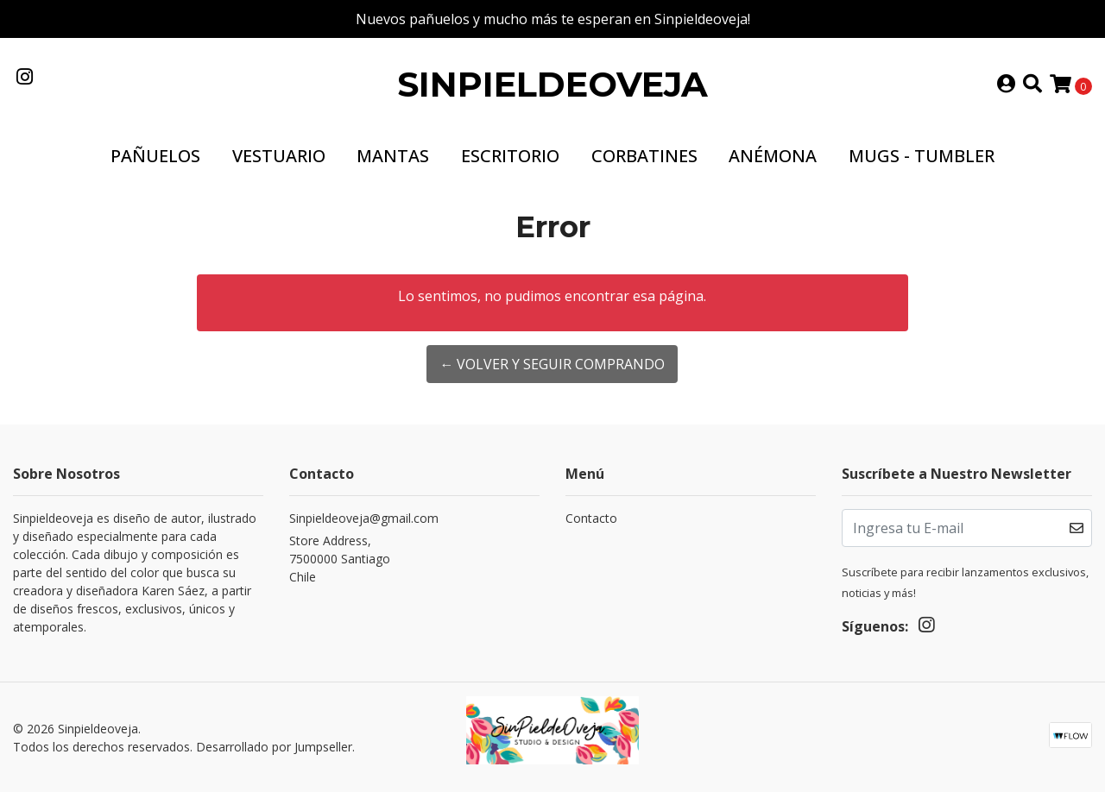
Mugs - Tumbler (921, 155)
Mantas (393, 155)
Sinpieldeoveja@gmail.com (364, 518)
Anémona (773, 155)
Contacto (591, 518)
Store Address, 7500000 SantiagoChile (339, 558)
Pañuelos (155, 155)
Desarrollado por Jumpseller (274, 747)
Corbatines (644, 155)
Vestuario (278, 155)
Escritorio (510, 155)
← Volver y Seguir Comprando (552, 364)
